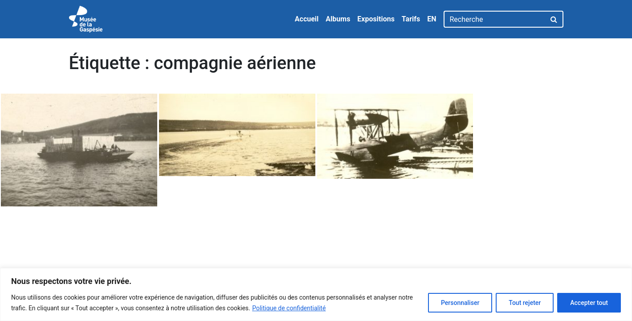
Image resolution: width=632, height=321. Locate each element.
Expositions (376, 19)
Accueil (307, 19)
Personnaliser (460, 302)
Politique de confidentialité (289, 308)
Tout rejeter (525, 302)
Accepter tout (589, 302)
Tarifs (411, 19)
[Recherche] (495, 19)
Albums (338, 19)
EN (431, 19)
